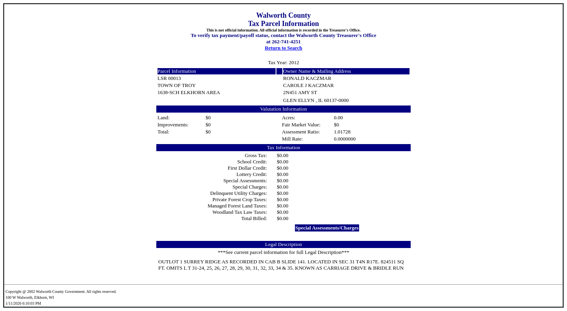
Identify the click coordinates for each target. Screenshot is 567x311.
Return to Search (283, 48)
